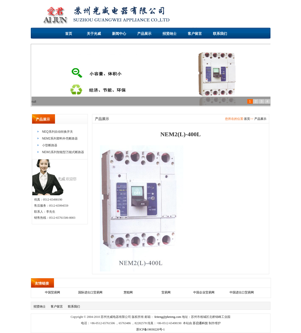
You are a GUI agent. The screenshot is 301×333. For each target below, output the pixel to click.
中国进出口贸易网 (242, 292)
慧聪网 (128, 292)
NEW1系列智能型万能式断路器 (63, 152)
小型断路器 (49, 145)
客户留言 (195, 34)
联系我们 (220, 34)
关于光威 (94, 34)
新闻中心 (119, 34)
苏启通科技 (200, 323)
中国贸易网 (52, 292)
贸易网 (166, 292)
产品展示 (144, 34)
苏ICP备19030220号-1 (150, 329)
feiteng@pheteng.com (167, 317)
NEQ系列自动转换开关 (57, 131)
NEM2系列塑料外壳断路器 (60, 138)
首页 (68, 34)
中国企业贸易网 (203, 292)
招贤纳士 (169, 34)
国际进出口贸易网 (90, 292)
